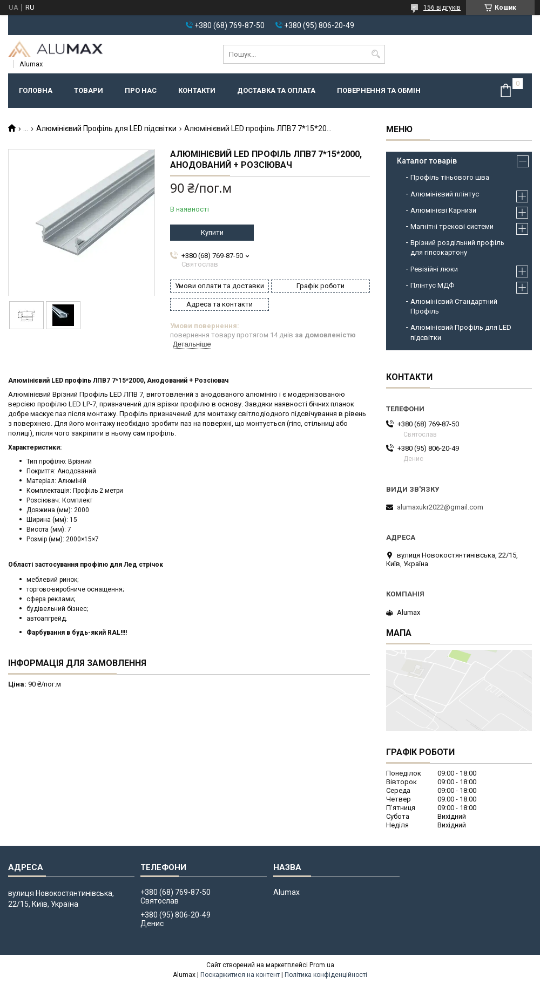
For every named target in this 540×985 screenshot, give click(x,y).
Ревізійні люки (434, 269)
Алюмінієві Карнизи (443, 210)
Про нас (141, 90)
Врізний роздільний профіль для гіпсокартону (457, 247)
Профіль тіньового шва (449, 177)
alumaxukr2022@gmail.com (440, 507)
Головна (35, 90)
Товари (88, 90)
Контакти (196, 90)
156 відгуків (442, 7)
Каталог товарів (427, 161)
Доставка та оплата (276, 90)
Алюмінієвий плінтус (444, 194)
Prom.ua (321, 965)
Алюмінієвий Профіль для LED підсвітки (106, 128)
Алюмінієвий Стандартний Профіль (453, 306)
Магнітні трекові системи (452, 226)
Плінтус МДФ (432, 285)
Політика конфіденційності (326, 975)
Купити (212, 232)
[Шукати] (375, 54)
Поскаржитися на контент (240, 975)
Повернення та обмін (379, 90)
